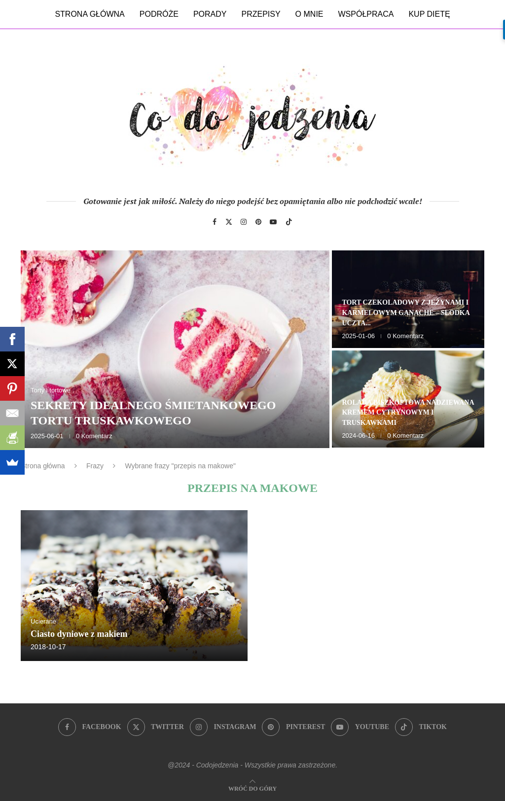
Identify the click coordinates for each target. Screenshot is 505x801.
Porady (210, 14)
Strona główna (89, 14)
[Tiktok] (289, 221)
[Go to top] (252, 788)
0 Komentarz (94, 436)
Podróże (159, 14)
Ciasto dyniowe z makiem (79, 634)
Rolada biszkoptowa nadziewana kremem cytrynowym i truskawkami (407, 413)
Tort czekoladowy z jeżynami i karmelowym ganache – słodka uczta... (405, 313)
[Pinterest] (258, 221)
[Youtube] (273, 221)
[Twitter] (228, 221)
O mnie (309, 14)
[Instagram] (244, 221)
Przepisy (260, 14)
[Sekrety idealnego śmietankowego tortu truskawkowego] (175, 349)
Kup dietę (429, 14)
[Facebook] (214, 221)
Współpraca (366, 14)
